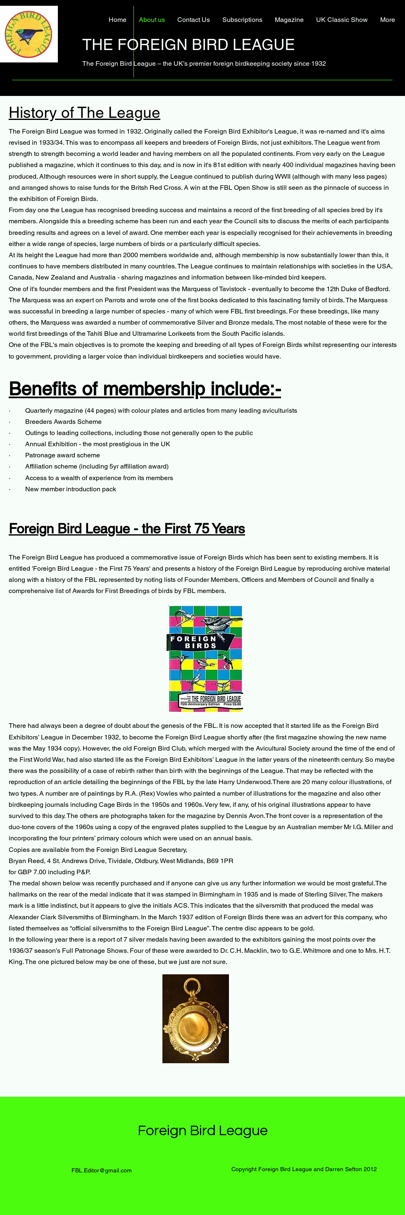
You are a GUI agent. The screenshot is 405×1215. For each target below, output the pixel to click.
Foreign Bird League (203, 1130)
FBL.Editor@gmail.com (101, 1170)
